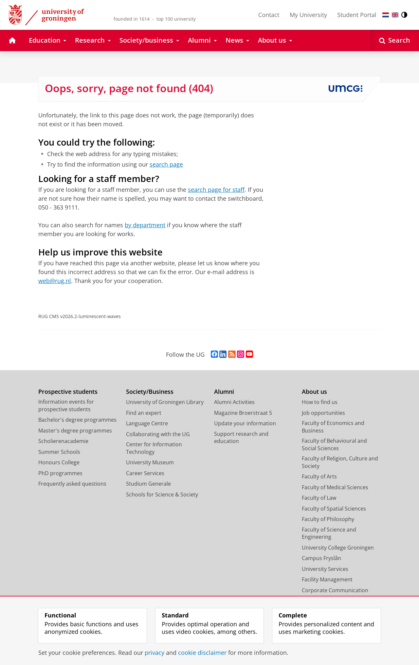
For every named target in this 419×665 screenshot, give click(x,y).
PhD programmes (60, 473)
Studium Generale (148, 483)
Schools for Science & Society (162, 494)
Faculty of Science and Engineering (329, 533)
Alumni (224, 391)
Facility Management (327, 579)
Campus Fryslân (321, 558)
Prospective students (68, 391)
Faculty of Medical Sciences (335, 487)
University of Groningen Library (165, 402)
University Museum (150, 462)
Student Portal (356, 15)
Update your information (245, 423)
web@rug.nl (54, 281)
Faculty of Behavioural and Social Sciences (334, 444)
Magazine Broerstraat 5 (243, 412)
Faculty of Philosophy (328, 519)
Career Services (145, 473)
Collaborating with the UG (158, 434)
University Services (325, 569)
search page (166, 164)
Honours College (59, 462)
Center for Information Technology (154, 448)
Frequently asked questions (72, 483)
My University (308, 15)
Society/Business (149, 391)
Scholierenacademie (63, 441)
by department (145, 225)
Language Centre (147, 423)
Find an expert (143, 412)
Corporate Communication (335, 590)
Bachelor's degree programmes (77, 419)
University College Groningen (338, 547)
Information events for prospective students (66, 405)
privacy (154, 652)
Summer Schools (59, 451)
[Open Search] (394, 40)
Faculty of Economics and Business (333, 426)
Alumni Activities (234, 402)
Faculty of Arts (319, 476)
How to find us (319, 402)
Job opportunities (323, 412)
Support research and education (241, 437)
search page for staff (216, 189)
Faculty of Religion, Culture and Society (340, 462)
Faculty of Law (319, 497)
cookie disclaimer (202, 652)
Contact (268, 15)
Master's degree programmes (75, 430)
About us (314, 391)
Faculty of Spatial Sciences (334, 508)
